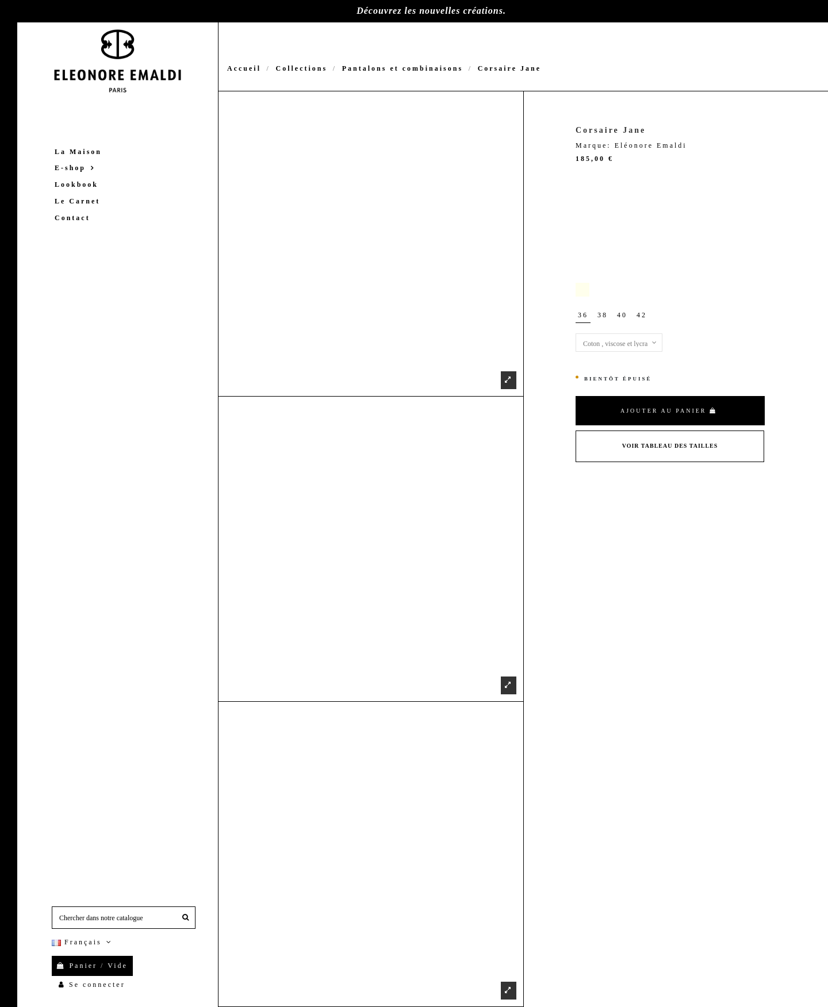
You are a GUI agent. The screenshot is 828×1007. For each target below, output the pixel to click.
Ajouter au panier (668, 411)
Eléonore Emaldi (651, 145)
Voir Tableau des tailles (670, 446)
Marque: (593, 145)
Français (83, 942)
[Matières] (619, 342)
